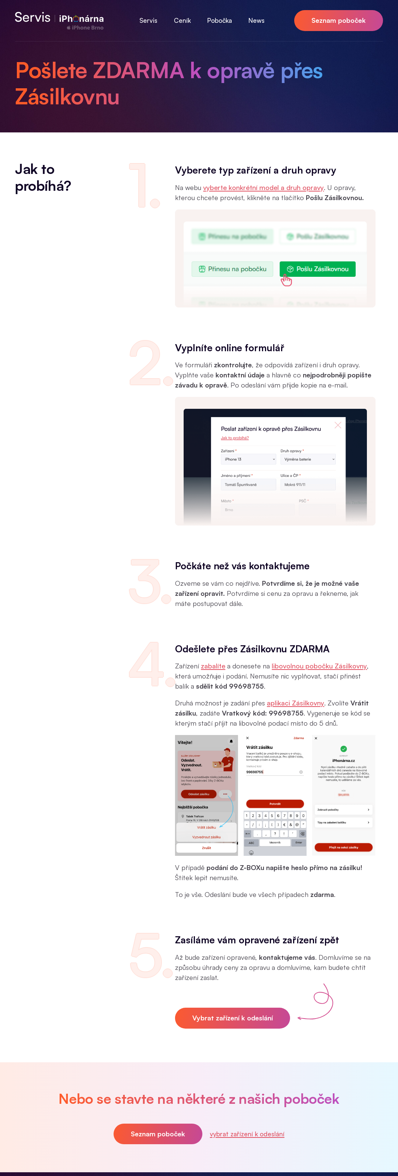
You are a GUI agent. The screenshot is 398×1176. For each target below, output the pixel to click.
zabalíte (213, 666)
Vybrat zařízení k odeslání (232, 1018)
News (256, 20)
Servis (148, 20)
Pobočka (219, 20)
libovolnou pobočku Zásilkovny (319, 666)
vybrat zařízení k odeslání (247, 1134)
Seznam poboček (338, 20)
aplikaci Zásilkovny (295, 703)
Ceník (182, 20)
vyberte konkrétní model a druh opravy (263, 187)
